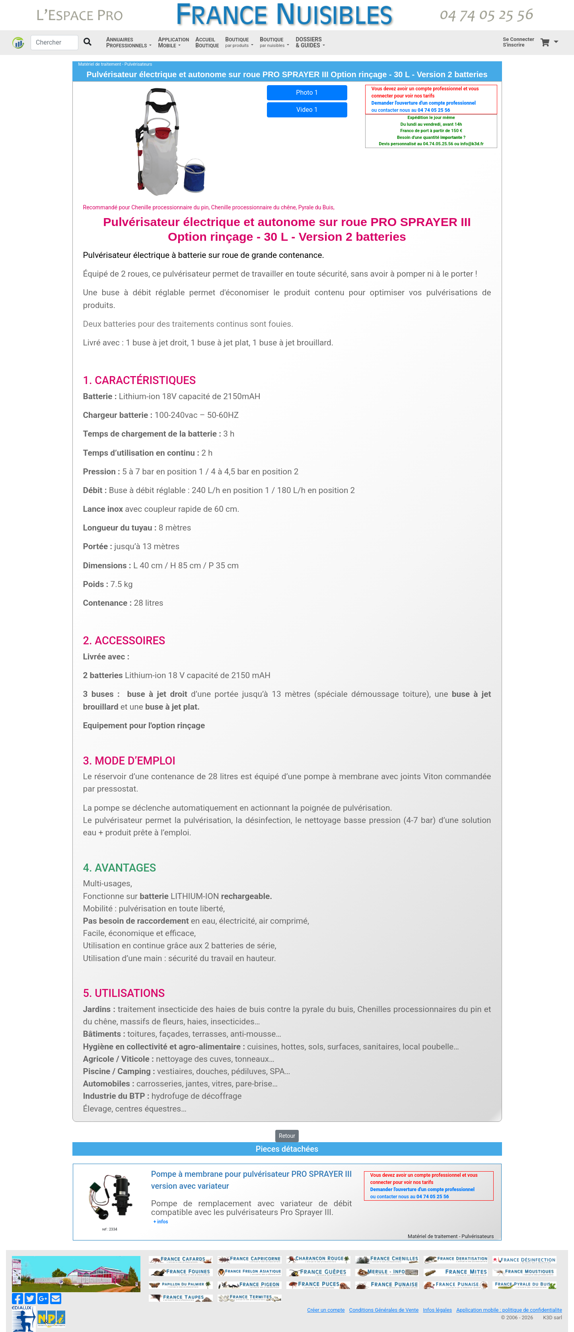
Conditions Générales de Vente (383, 1310)
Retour (287, 1136)
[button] (129, 42)
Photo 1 (307, 92)
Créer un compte (325, 1310)
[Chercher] (54, 42)
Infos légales (437, 1310)
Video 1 (307, 109)
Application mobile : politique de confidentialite (509, 1310)
